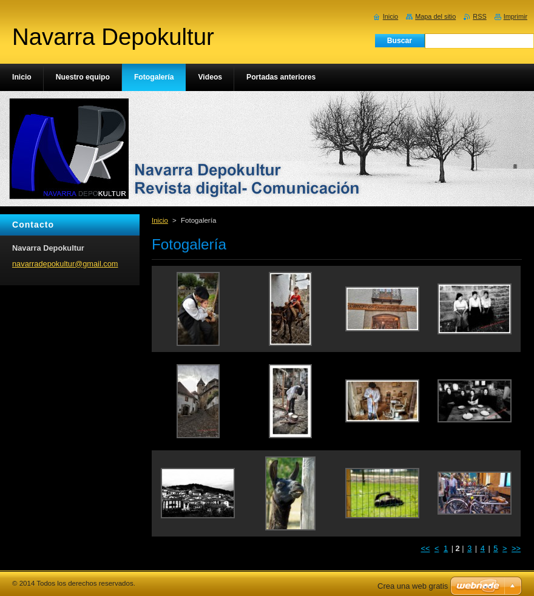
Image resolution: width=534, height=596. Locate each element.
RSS (479, 16)
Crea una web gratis (412, 586)
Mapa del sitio (435, 16)
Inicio (160, 220)
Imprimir (515, 16)
